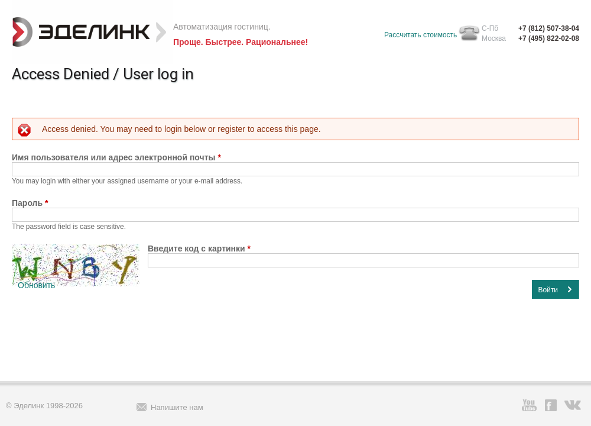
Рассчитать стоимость (420, 35)
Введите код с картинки (199, 248)
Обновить (36, 285)
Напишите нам (177, 407)
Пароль (30, 203)
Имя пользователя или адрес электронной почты (116, 157)
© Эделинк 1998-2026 (44, 405)
